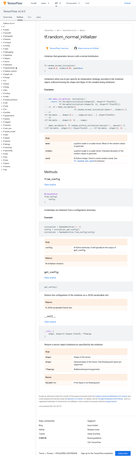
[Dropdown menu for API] (61, 3)
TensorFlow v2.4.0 (14, 11)
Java (38, 17)
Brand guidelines (94, 438)
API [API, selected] (56, 3)
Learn (43, 3)
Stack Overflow (94, 434)
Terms (41, 453)
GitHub (127, 3)
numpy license (110, 401)
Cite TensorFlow (94, 442)
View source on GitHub (86, 48)
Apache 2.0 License (75, 399)
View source (50, 184)
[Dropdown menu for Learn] (49, 3)
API (58, 30)
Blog (41, 425)
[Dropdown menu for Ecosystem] (80, 3)
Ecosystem (72, 3)
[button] (17, 26)
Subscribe (123, 453)
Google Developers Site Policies (110, 399)
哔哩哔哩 (42, 438)
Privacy (50, 453)
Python (82, 30)
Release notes (93, 430)
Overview (7, 17)
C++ (29, 17)
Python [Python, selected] (20, 17)
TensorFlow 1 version (57, 48)
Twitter (42, 434)
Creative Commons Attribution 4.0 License (111, 396)
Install (33, 3)
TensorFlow (48, 30)
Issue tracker (93, 425)
